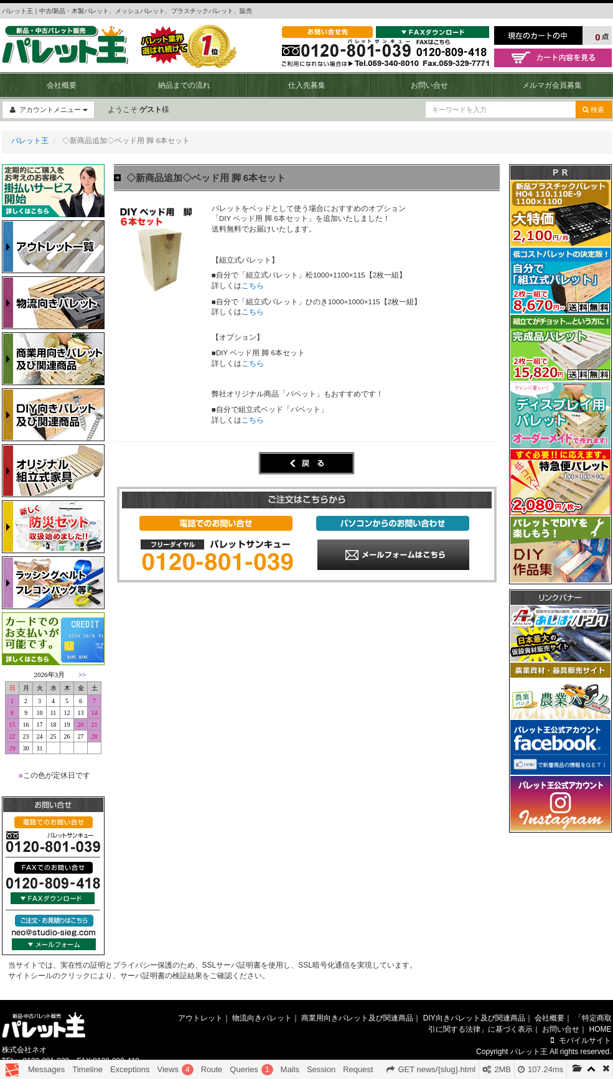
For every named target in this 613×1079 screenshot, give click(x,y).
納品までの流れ (184, 85)
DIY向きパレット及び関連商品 (474, 1018)
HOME (600, 1029)
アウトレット (200, 1018)
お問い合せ (429, 85)
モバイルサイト (580, 1040)
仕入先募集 (306, 85)
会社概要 (62, 85)
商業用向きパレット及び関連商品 (357, 1018)
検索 (593, 109)
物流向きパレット (262, 1018)
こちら (252, 285)
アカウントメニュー (48, 109)
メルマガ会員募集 (552, 85)
